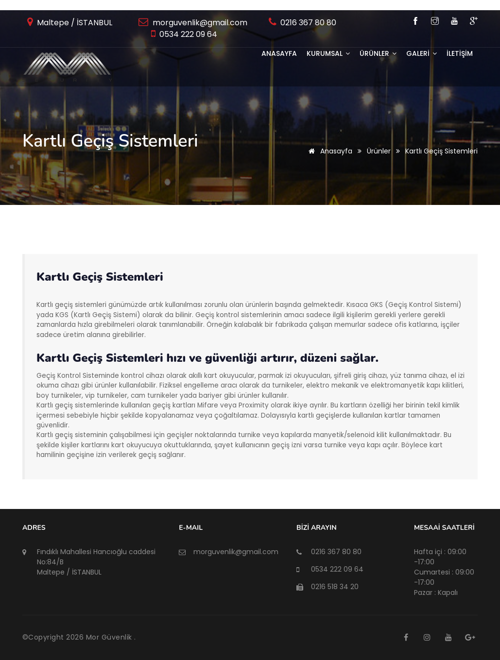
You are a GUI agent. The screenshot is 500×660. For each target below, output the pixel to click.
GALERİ (421, 53)
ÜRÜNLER (378, 53)
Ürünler (379, 151)
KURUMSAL (328, 53)
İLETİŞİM (460, 53)
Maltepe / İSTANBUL (73, 22)
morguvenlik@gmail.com (199, 22)
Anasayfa (279, 53)
